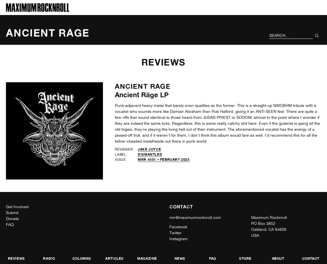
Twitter (175, 233)
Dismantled (150, 154)
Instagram (178, 238)
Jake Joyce (149, 149)
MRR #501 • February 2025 (164, 159)
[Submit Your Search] (317, 36)
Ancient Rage (142, 86)
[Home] (37, 10)
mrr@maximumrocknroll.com (195, 217)
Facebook (178, 227)
